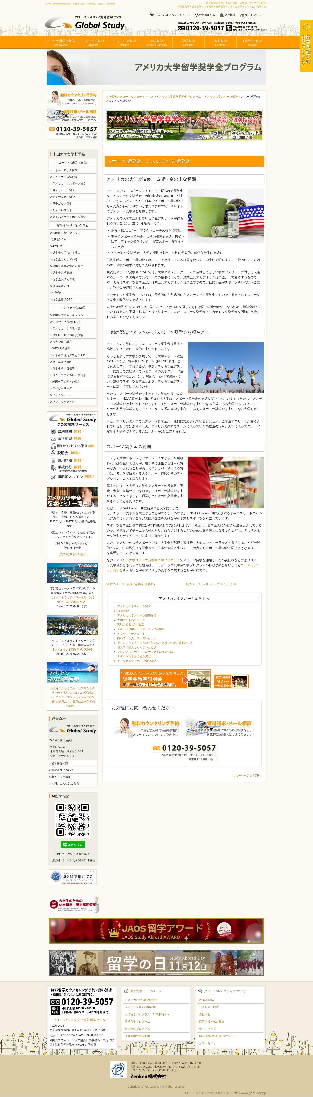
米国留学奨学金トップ (66, 232)
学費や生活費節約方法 (66, 321)
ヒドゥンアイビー (63, 395)
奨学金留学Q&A (62, 299)
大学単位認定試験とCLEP (68, 355)
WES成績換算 (61, 348)
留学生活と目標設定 (65, 368)
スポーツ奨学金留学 (65, 170)
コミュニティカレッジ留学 (69, 375)
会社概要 (230, 14)
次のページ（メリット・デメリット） (211, 584)
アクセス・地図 (209, 1007)
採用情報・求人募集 (211, 1021)
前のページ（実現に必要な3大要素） (131, 584)
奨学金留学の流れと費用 (67, 266)
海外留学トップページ (146, 991)
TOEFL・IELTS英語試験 (67, 335)
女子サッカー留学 (63, 196)
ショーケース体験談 (65, 176)
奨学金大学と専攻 (63, 279)
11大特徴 (123, 610)
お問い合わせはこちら (65, 783)
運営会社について (62, 770)
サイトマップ (253, 14)
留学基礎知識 (59, 763)
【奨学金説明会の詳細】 (72, 554)
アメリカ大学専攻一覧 (66, 328)
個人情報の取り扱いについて (217, 1036)
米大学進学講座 (62, 341)
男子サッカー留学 (63, 190)
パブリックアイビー (65, 401)
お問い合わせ (252, 42)
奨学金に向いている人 (66, 259)
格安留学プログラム (137, 1028)
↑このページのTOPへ (247, 775)
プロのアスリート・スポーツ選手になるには (145, 651)
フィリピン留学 (93, 42)
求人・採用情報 (61, 776)
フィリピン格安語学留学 (140, 1007)
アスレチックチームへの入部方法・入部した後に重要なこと (155, 642)
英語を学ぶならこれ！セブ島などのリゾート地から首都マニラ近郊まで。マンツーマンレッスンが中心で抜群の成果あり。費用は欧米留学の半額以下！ (72, 697)
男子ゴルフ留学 (62, 203)
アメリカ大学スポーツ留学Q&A (137, 660)
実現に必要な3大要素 (130, 624)
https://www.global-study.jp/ (250, 1093)
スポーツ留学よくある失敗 (134, 656)
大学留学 (156, 42)
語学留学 (188, 42)
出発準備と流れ (62, 361)
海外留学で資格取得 (137, 1036)
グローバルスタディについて (173, 14)
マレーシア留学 (125, 42)
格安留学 (220, 42)
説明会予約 (59, 239)
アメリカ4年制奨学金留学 (141, 999)
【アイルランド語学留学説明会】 (73, 649)
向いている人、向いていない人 (136, 638)
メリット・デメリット (131, 633)
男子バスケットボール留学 (69, 216)
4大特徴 (57, 246)
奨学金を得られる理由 (66, 252)
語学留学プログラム (137, 1021)
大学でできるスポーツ (131, 620)
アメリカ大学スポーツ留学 (221, 96)
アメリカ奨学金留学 (61, 42)
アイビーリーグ (62, 388)
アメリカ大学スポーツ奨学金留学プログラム (148, 560)
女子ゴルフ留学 (62, 210)
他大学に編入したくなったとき (136, 647)
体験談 (56, 292)
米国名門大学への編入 (66, 381)
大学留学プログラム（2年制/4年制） (147, 1014)
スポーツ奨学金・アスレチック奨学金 (141, 629)
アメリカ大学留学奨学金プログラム (178, 96)
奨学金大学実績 (62, 272)
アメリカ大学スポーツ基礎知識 (136, 615)
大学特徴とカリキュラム (67, 315)
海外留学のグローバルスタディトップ (129, 96)
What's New (207, 14)
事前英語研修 (60, 286)
